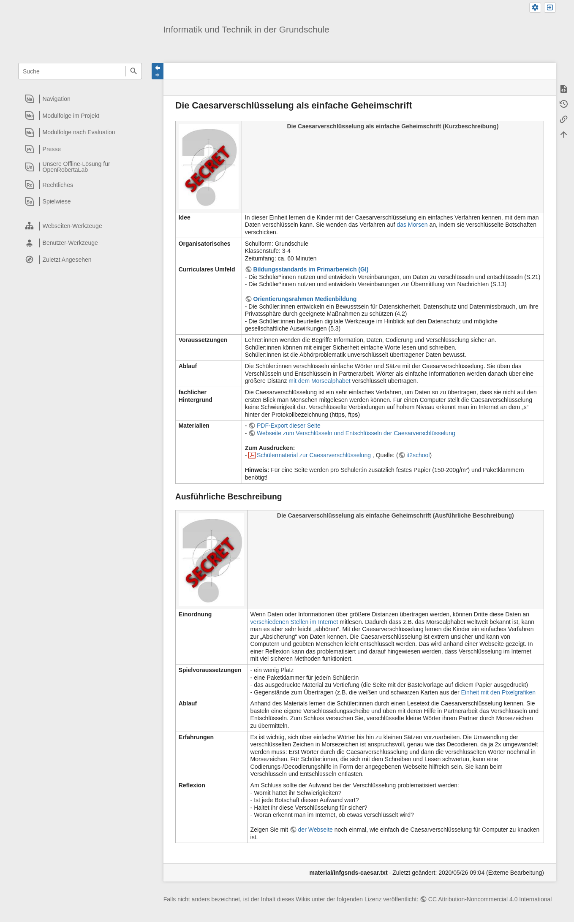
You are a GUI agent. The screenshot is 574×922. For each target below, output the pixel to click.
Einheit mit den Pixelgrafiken (498, 692)
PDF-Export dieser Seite (289, 425)
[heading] (80, 98)
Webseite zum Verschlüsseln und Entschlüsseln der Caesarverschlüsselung (356, 433)
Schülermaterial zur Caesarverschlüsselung (315, 455)
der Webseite (315, 829)
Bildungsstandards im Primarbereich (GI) (310, 269)
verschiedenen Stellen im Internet (294, 621)
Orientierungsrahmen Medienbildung (304, 299)
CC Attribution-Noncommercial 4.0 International (490, 899)
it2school (418, 455)
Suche (133, 71)
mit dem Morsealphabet (319, 380)
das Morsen (412, 224)
